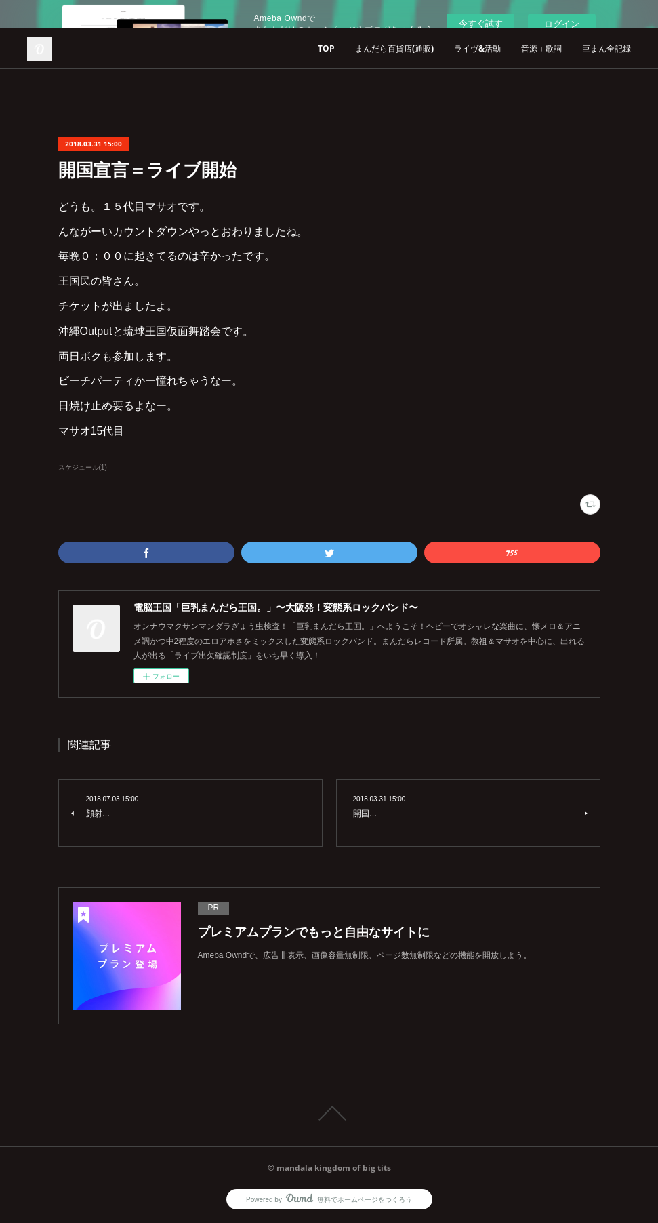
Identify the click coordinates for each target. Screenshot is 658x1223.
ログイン (561, 24)
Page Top (329, 1113)
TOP (326, 48)
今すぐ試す (481, 23)
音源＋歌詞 (541, 48)
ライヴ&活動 (477, 48)
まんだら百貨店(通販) (394, 48)
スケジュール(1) (82, 467)
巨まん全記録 (606, 48)
